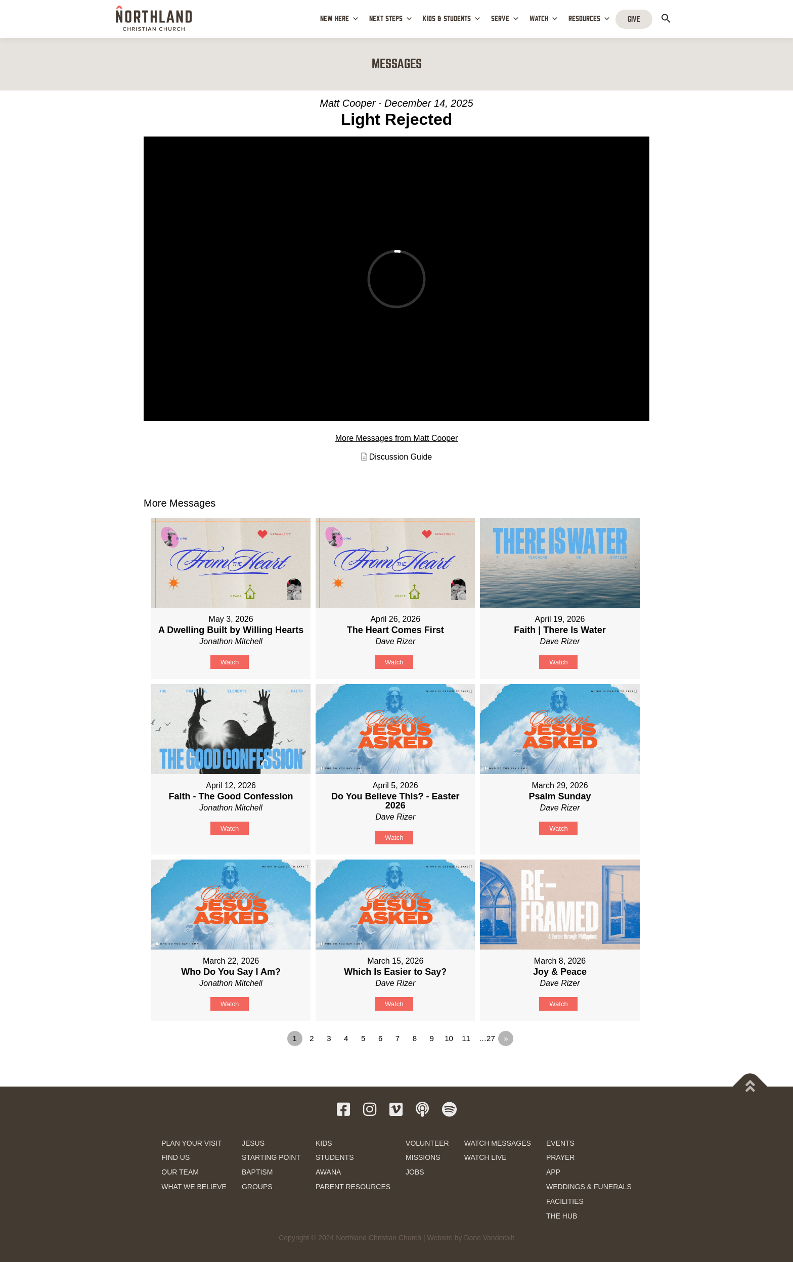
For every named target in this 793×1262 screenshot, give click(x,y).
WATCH (544, 19)
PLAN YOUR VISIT (191, 1143)
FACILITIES (565, 1201)
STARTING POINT (271, 1157)
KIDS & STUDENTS (452, 19)
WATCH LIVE (485, 1157)
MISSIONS (423, 1157)
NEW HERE (339, 19)
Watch (230, 662)
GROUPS (257, 1187)
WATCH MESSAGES (497, 1143)
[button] (666, 18)
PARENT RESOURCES (353, 1187)
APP (553, 1172)
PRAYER (560, 1157)
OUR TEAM (180, 1172)
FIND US (175, 1157)
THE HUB (561, 1216)
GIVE (634, 19)
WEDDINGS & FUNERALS (589, 1187)
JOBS (415, 1172)
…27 (487, 1038)
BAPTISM (257, 1172)
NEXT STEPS (391, 19)
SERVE (505, 19)
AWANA (328, 1172)
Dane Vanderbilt (489, 1238)
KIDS (324, 1143)
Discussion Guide (400, 457)
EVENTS (560, 1143)
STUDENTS (335, 1157)
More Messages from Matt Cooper (396, 438)
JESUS (253, 1143)
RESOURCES (589, 19)
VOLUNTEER (427, 1143)
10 (449, 1038)
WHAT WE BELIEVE (194, 1187)
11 (466, 1038)
